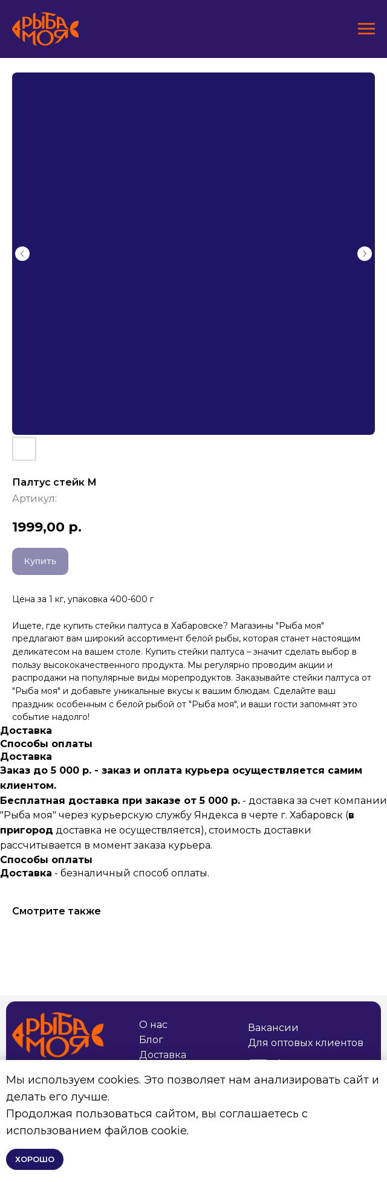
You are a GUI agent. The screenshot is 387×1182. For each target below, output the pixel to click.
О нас (153, 1024)
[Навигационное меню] (366, 29)
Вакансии (273, 1027)
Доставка (162, 1055)
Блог (151, 1039)
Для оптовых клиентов (305, 1043)
